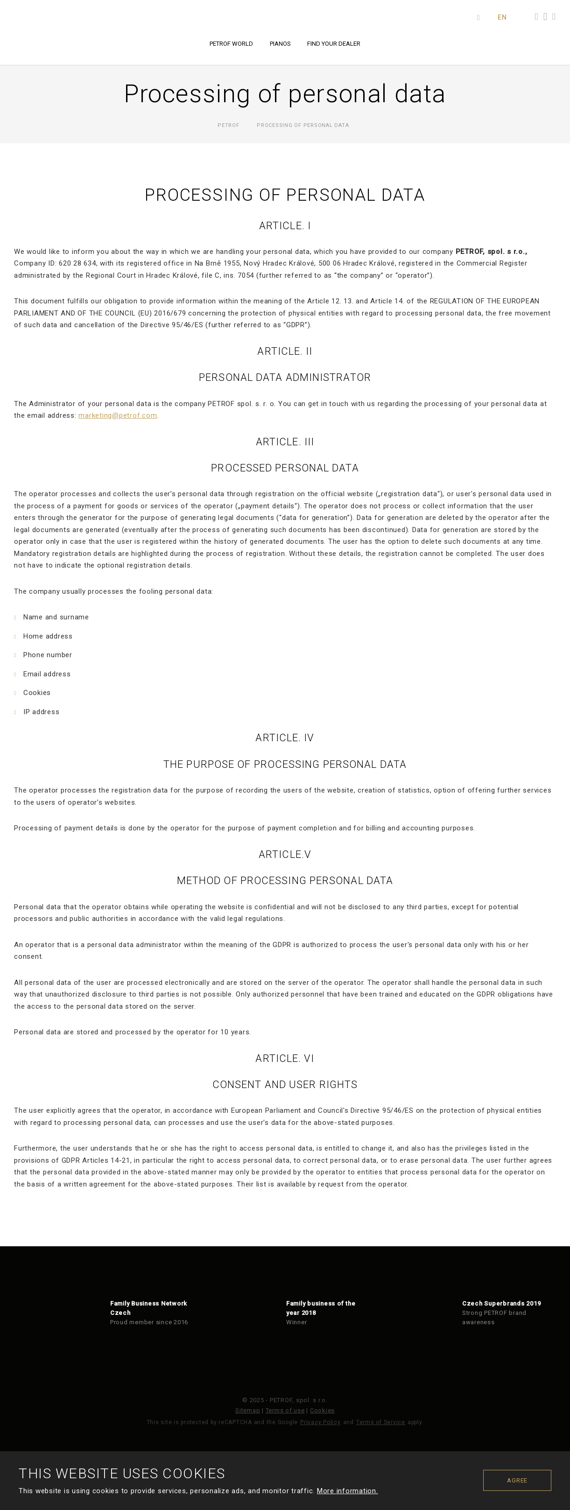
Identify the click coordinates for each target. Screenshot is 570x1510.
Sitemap (247, 1410)
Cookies (322, 1410)
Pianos (280, 43)
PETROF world (231, 43)
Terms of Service (380, 1422)
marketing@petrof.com (117, 415)
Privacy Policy (320, 1422)
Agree (517, 1480)
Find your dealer (333, 43)
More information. (347, 1491)
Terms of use (285, 1410)
